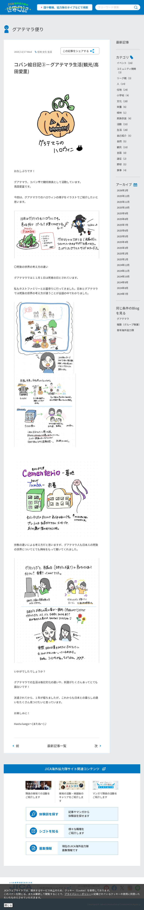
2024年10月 (123, 276)
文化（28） (123, 101)
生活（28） (123, 130)
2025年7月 (122, 225)
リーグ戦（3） (125, 78)
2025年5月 (122, 236)
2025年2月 (122, 253)
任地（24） (123, 89)
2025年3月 (122, 248)
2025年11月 (123, 202)
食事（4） (122, 170)
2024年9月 (122, 282)
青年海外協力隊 (125, 330)
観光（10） (123, 147)
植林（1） (122, 112)
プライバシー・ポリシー (77, 894)
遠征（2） (122, 158)
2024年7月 (122, 294)
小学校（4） (123, 95)
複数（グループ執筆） (129, 324)
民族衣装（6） (125, 118)
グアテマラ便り (28, 29)
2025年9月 (122, 213)
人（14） (122, 84)
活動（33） (123, 124)
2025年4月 (122, 242)
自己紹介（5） (125, 135)
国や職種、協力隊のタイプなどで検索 (66, 7)
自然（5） (122, 141)
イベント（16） (125, 63)
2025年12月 (123, 196)
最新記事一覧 (56, 745)
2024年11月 (123, 271)
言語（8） (122, 153)
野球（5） (122, 164)
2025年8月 (122, 219)
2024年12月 (123, 265)
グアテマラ (123, 318)
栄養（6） (122, 107)
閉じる (8, 905)
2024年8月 (122, 288)
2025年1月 (122, 259)
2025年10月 (123, 207)
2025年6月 (122, 230)
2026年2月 (122, 190)
